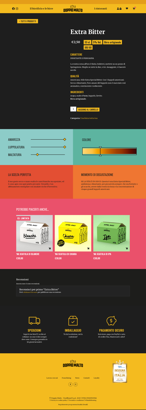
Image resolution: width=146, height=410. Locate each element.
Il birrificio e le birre (41, 8)
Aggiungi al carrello (89, 109)
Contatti (86, 378)
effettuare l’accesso (30, 292)
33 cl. (87, 42)
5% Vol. (97, 42)
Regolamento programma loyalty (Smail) (73, 405)
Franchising (66, 378)
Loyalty (96, 378)
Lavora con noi (52, 378)
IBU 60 (88, 47)
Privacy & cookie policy (58, 401)
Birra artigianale (112, 42)
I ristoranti (100, 8)
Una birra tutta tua (88, 118)
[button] (27, 21)
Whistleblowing (92, 401)
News (77, 378)
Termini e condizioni (76, 401)
